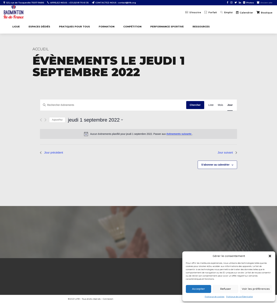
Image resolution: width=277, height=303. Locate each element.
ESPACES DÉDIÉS (39, 26)
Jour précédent (51, 152)
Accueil (41, 49)
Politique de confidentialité (239, 296)
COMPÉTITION (132, 26)
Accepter (198, 288)
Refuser (225, 288)
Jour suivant (227, 152)
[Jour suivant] (45, 120)
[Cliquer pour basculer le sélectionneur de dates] (95, 119)
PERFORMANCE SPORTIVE (167, 26)
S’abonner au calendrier (215, 164)
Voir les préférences (256, 288)
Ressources (201, 26)
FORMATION (106, 26)
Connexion (108, 299)
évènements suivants (179, 134)
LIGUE (16, 26)
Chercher (195, 105)
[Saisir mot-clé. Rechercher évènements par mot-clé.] (113, 105)
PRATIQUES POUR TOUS (74, 26)
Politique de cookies (214, 296)
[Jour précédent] (41, 120)
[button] (270, 256)
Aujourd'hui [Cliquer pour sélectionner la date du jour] (57, 120)
